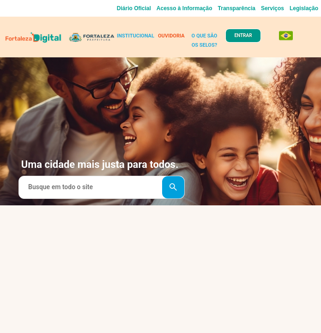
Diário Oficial (134, 8)
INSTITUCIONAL (135, 36)
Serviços (272, 8)
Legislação (304, 8)
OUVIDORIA (171, 36)
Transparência (236, 8)
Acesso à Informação (184, 8)
